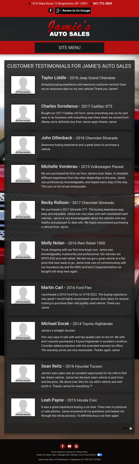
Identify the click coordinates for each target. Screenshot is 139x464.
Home (53, 452)
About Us (61, 452)
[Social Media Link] (73, 10)
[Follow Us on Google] (76, 446)
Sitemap (74, 455)
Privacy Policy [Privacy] (82, 452)
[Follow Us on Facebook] (50, 10)
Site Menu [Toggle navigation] (69, 47)
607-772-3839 (102, 3)
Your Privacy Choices (90, 455)
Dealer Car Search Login (46, 455)
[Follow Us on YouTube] (69, 446)
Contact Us (70, 452)
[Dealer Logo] (69, 29)
